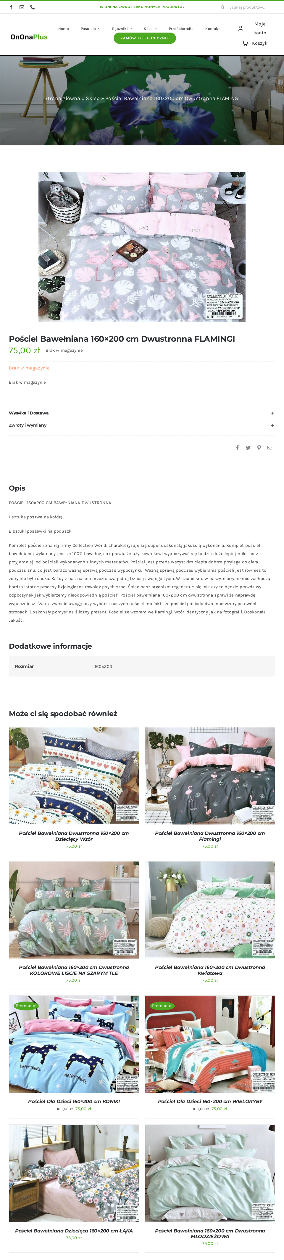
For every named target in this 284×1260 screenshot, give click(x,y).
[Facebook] (237, 447)
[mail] (22, 7)
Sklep (93, 98)
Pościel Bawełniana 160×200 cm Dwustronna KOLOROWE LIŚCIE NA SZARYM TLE (74, 970)
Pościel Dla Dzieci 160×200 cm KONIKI (74, 1101)
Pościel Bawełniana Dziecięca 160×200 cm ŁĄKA (74, 1231)
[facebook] (11, 7)
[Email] (269, 447)
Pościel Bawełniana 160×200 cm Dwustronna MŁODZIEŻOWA (210, 1233)
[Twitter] (248, 447)
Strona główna (62, 98)
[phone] (32, 7)
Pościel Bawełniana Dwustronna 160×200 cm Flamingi (210, 836)
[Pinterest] (259, 447)
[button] (142, 413)
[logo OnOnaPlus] (29, 34)
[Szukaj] (223, 7)
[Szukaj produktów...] (246, 7)
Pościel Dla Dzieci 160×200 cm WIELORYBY (210, 1101)
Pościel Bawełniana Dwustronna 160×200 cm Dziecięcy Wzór (74, 836)
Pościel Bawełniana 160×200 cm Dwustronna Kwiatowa (210, 970)
